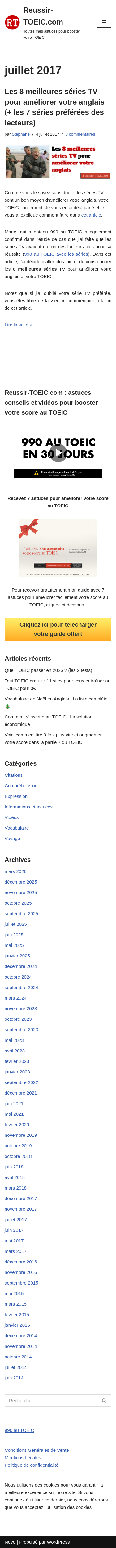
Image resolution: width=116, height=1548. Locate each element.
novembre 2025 (21, 892)
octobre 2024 (18, 976)
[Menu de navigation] (104, 22)
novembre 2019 (21, 1135)
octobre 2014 (18, 1356)
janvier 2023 (17, 1071)
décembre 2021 (21, 1093)
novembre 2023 (21, 1008)
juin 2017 (14, 1230)
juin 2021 (14, 1103)
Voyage (12, 838)
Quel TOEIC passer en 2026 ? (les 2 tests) (48, 670)
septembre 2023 (21, 1029)
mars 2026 (16, 871)
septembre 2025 (21, 913)
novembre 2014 (21, 1346)
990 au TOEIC (19, 1430)
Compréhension (21, 785)
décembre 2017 (21, 1198)
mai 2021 (14, 1114)
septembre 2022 (21, 1082)
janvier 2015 (17, 1325)
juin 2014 (14, 1377)
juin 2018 (14, 1166)
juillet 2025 (16, 924)
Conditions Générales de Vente (37, 1450)
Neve (10, 1542)
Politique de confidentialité (31, 1465)
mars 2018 (16, 1187)
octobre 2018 (18, 1156)
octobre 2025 (18, 903)
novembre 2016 (21, 1272)
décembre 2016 (21, 1261)
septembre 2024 (21, 987)
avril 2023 (15, 1050)
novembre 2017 (21, 1209)
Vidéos (12, 817)
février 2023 (17, 1061)
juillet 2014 (16, 1367)
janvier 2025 (17, 955)
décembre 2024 (21, 966)
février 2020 (17, 1124)
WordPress (58, 1542)
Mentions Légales (23, 1457)
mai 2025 (14, 945)
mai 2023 (14, 1040)
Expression (16, 796)
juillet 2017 (16, 1219)
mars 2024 (16, 998)
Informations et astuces (29, 806)
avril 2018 (15, 1177)
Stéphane (21, 134)
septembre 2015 (21, 1282)
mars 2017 (16, 1251)
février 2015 (17, 1314)
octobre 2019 (18, 1145)
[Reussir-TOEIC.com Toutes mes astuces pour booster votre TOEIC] (46, 22)
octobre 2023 (18, 1019)
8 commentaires (80, 134)
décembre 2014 (21, 1335)
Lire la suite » (18, 324)
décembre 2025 (21, 881)
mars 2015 (16, 1304)
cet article (91, 215)
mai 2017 (14, 1240)
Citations (14, 775)
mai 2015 (14, 1293)
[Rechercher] (51, 1400)
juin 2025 (14, 934)
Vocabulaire (17, 827)
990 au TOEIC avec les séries (56, 254)
